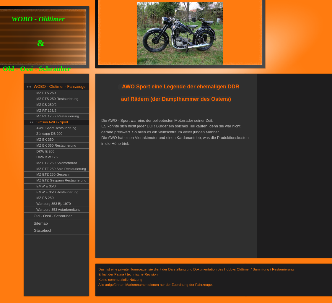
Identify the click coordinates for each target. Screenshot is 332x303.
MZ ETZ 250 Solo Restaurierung (61, 169)
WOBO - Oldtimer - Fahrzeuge (60, 86)
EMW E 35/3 (46, 186)
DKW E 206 (45, 151)
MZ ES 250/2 (46, 104)
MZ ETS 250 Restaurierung (57, 99)
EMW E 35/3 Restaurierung (57, 192)
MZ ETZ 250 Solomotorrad (56, 163)
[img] (133, 34)
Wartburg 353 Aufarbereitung (58, 209)
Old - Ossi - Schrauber (53, 216)
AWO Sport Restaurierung (56, 128)
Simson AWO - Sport (52, 122)
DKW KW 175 (47, 157)
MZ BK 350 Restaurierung (56, 145)
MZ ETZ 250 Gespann (53, 174)
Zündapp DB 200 (49, 133)
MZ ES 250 (44, 198)
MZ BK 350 (44, 139)
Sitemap (41, 223)
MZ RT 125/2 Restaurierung (57, 116)
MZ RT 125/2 (46, 110)
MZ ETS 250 (46, 93)
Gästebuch (43, 230)
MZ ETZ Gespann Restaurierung (61, 180)
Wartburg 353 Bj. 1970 (53, 203)
